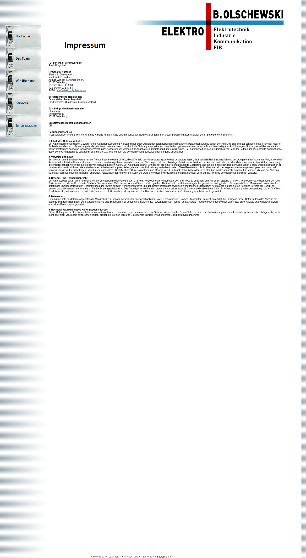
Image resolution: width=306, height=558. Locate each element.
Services (147, 556)
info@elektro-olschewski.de (71, 90)
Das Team (114, 556)
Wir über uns (131, 556)
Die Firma (98, 556)
